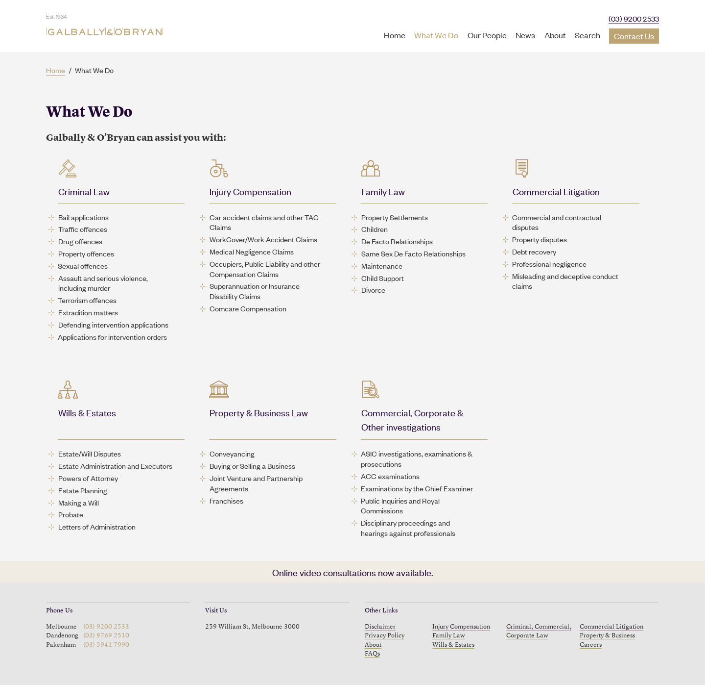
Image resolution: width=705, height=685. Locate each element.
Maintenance (381, 266)
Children (374, 229)
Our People (487, 34)
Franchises (226, 501)
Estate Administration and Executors (115, 466)
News (525, 34)
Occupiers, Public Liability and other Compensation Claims (265, 269)
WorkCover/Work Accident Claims (263, 239)
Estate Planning (82, 490)
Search (587, 34)
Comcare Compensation (248, 308)
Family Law (383, 191)
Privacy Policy (384, 636)
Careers (591, 645)
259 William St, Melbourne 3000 (252, 627)
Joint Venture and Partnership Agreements (256, 483)
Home (394, 34)
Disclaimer (380, 627)
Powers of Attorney (88, 478)
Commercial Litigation (556, 191)
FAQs (372, 654)
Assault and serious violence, (103, 278)
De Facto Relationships (397, 241)
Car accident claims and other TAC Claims (264, 222)
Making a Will (78, 502)
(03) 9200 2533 (634, 18)
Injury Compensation (250, 191)
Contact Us (634, 35)
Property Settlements (394, 217)
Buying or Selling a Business (252, 466)
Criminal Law (84, 191)
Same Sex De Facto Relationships (413, 253)
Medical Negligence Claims (252, 251)
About (555, 34)
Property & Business (607, 636)
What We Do (436, 34)
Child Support (382, 278)
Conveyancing (232, 453)
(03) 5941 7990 (106, 645)
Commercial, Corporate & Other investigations (412, 419)
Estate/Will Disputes (89, 453)
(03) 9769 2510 (106, 636)
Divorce (373, 290)
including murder (84, 288)
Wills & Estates (87, 412)
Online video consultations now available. (352, 572)
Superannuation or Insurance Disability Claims (255, 291)
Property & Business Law (259, 412)
